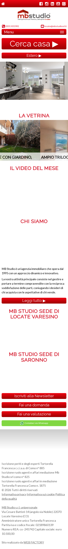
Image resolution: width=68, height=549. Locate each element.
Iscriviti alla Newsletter (34, 396)
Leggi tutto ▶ (34, 300)
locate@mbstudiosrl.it (54, 26)
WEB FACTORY (33, 542)
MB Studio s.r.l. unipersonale (19, 507)
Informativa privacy (14, 494)
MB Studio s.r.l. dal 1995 (34, 15)
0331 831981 (10, 26)
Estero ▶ (34, 55)
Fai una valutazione (34, 414)
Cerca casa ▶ (34, 43)
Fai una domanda (34, 405)
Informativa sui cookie (41, 494)
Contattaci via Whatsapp (34, 423)
